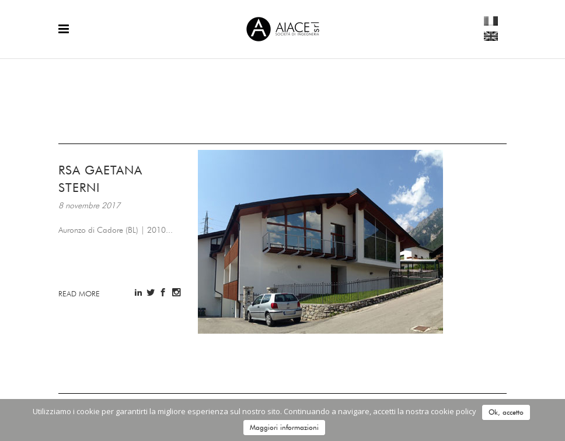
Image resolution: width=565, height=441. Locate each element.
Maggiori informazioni (284, 427)
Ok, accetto (506, 412)
